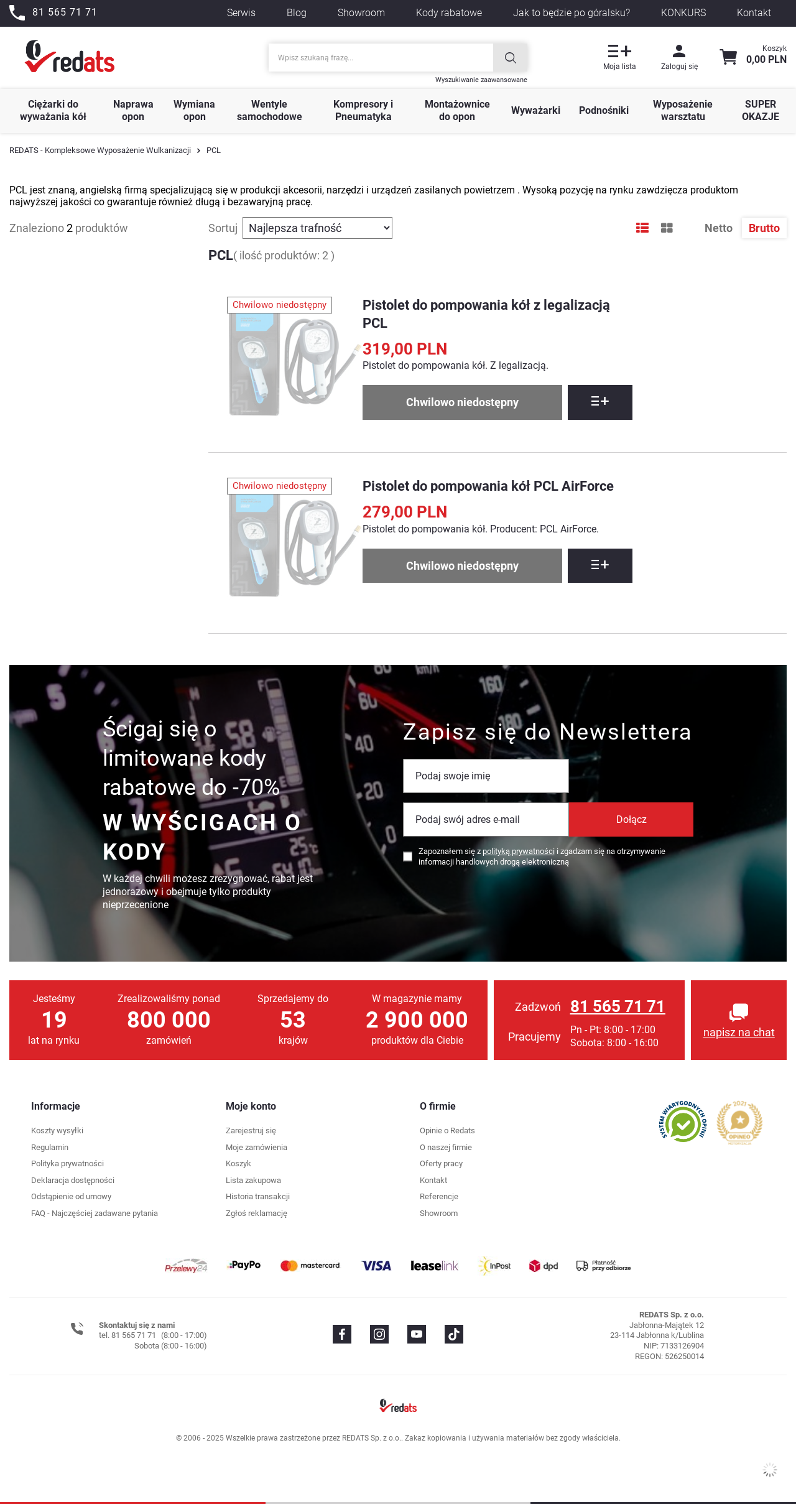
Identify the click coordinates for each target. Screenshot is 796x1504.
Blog (297, 13)
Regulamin (49, 1147)
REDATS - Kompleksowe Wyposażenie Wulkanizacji (100, 150)
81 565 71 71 (617, 1006)
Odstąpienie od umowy (71, 1196)
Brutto (764, 227)
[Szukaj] (510, 58)
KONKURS (683, 13)
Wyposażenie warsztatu (683, 110)
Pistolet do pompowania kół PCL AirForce (488, 486)
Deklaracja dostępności (72, 1180)
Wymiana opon (194, 110)
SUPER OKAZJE (760, 110)
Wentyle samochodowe (269, 110)
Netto (720, 227)
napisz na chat (739, 1032)
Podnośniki (604, 110)
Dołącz (631, 819)
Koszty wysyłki (57, 1130)
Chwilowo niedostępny (462, 402)
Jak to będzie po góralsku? (571, 13)
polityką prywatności (519, 851)
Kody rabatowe (449, 13)
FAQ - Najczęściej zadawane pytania (94, 1213)
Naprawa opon (133, 110)
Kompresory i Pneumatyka (363, 110)
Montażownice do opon (457, 110)
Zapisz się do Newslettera (548, 732)
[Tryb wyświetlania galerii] (667, 228)
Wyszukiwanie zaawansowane (481, 80)
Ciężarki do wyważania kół (53, 110)
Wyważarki (535, 110)
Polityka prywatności (67, 1163)
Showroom (361, 13)
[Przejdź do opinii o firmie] (683, 1121)
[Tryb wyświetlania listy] (642, 228)
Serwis (241, 13)
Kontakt (754, 13)
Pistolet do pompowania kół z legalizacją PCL (486, 314)
